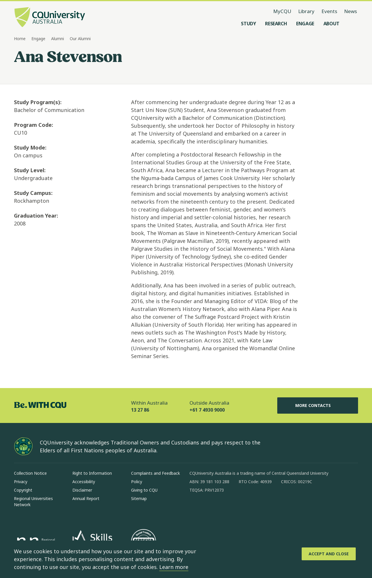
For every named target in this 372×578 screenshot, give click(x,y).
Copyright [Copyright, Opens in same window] (23, 490)
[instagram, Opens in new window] (211, 508)
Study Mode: (30, 147)
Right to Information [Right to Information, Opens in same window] (92, 473)
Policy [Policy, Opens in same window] (136, 481)
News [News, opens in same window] (350, 11)
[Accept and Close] (329, 553)
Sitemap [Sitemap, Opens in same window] (139, 498)
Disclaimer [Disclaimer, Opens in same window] (82, 490)
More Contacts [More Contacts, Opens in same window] (317, 405)
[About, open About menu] (331, 23)
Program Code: (33, 124)
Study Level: (30, 170)
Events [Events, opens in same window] (329, 11)
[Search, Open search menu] (352, 23)
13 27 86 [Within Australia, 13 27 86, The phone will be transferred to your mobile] (140, 410)
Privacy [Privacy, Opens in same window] (20, 481)
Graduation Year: (36, 215)
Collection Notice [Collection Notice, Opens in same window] (30, 473)
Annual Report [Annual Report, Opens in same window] (85, 498)
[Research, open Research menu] (276, 23)
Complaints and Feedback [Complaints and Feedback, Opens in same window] (155, 473)
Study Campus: (33, 192)
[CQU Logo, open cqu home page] (49, 17)
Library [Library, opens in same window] (306, 11)
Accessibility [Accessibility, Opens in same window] (83, 481)
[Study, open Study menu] (248, 23)
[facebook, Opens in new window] (195, 508)
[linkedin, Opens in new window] (226, 508)
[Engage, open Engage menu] (305, 23)
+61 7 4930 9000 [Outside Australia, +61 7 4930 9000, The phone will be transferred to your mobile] (207, 410)
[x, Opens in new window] (241, 508)
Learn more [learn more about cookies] (173, 566)
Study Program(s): (38, 102)
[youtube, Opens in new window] (256, 508)
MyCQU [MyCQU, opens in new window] (282, 11)
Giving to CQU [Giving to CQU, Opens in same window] (144, 490)
